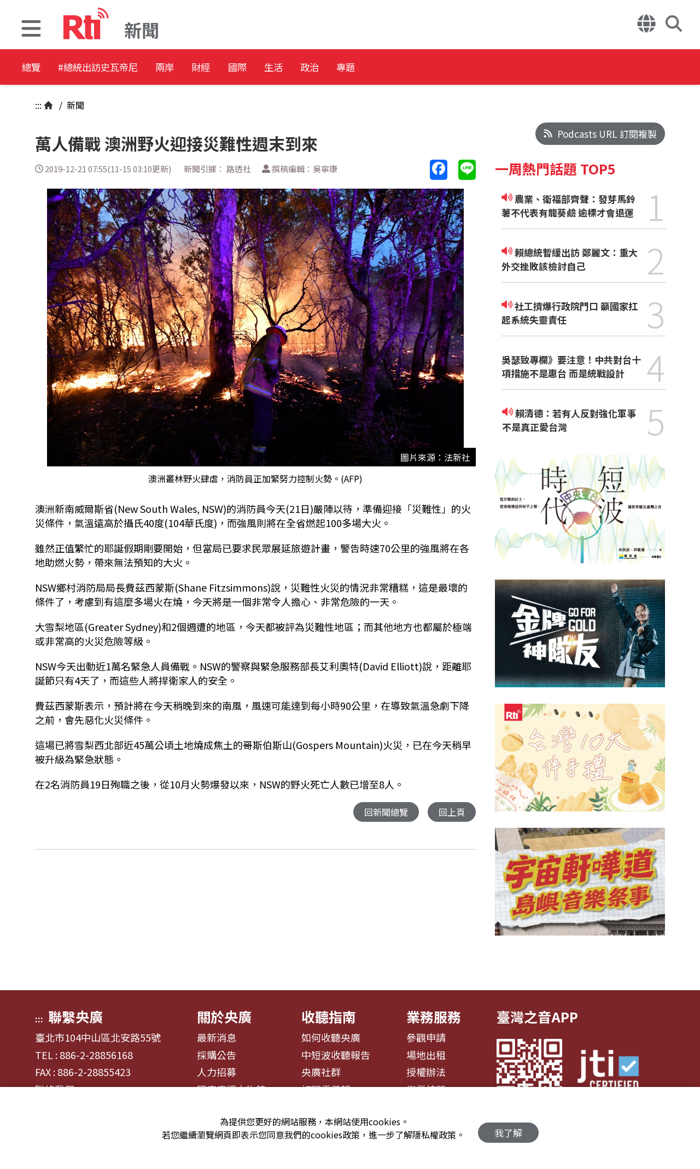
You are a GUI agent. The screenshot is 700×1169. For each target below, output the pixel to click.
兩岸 (203, 68)
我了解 (508, 1128)
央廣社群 (321, 1072)
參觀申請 (426, 1038)
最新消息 (216, 1038)
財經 (253, 68)
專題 (449, 68)
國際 (302, 68)
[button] (31, 29)
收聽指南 (328, 1016)
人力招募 (216, 1072)
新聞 (74, 105)
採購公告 (216, 1055)
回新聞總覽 (383, 812)
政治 (400, 68)
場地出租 (426, 1055)
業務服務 (433, 1016)
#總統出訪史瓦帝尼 (118, 68)
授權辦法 (426, 1072)
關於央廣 (224, 1016)
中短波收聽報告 (335, 1055)
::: (38, 105)
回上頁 (451, 812)
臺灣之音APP (537, 1016)
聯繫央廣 (75, 1016)
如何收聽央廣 (330, 1038)
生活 (351, 68)
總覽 (33, 68)
